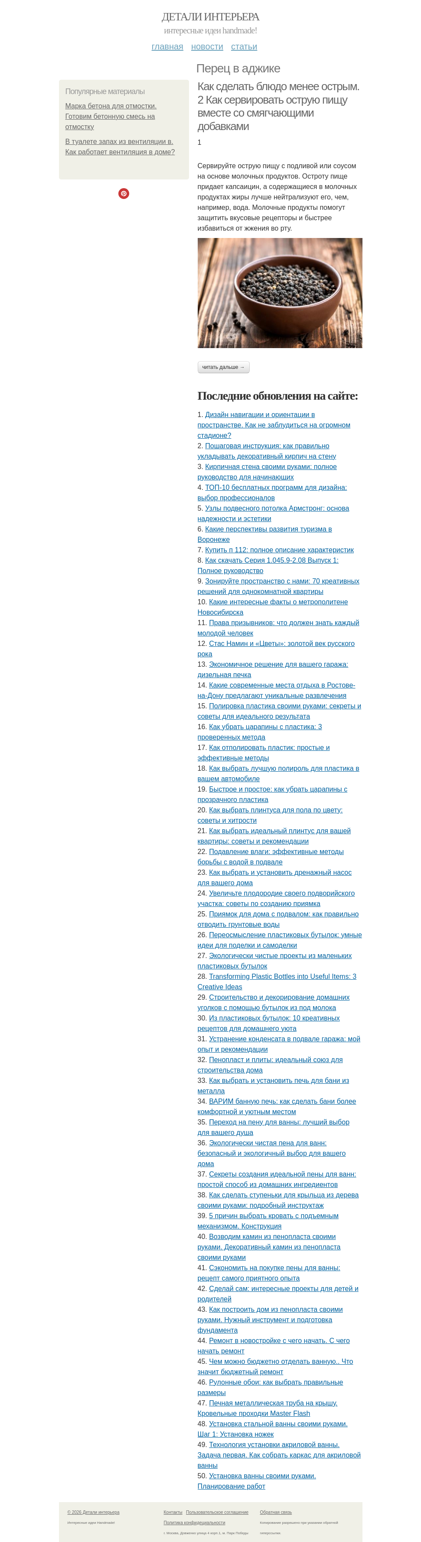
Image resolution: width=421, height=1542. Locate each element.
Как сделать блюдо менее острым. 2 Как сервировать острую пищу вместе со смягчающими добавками (278, 106)
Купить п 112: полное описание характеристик (279, 550)
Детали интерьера (210, 16)
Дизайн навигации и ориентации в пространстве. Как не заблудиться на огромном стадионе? (274, 425)
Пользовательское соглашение (217, 1512)
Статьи (244, 46)
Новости (207, 46)
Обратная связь (276, 1512)
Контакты (173, 1512)
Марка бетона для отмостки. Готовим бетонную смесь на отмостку (111, 116)
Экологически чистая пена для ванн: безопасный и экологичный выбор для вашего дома (272, 1153)
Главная (167, 46)
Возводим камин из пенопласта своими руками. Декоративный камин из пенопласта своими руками (269, 1247)
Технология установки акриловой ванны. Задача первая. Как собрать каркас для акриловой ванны (279, 1455)
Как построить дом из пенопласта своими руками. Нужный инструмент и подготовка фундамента (270, 1320)
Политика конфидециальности (194, 1522)
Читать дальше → (223, 367)
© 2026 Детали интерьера (94, 1512)
